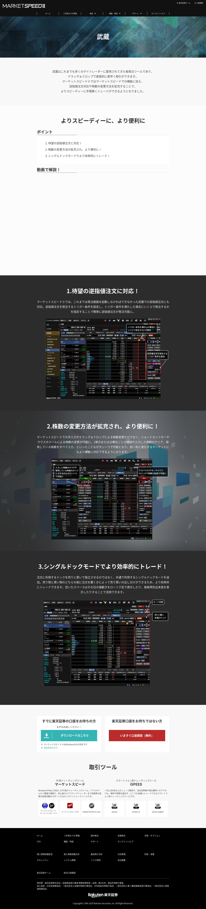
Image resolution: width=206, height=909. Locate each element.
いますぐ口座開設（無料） (137, 735)
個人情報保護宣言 (45, 854)
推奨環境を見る (51, 747)
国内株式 (95, 835)
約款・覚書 (149, 854)
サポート (137, 13)
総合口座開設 (70, 872)
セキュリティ (43, 860)
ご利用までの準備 (70, 13)
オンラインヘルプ (158, 13)
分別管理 (121, 854)
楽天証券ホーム (185, 3)
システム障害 (70, 860)
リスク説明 (96, 860)
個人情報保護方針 (72, 854)
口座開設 (199, 3)
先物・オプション (152, 835)
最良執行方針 (97, 854)
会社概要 (121, 860)
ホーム (47, 13)
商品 (93, 13)
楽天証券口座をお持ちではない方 (137, 721)
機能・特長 (114, 13)
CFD (39, 841)
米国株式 (121, 835)
